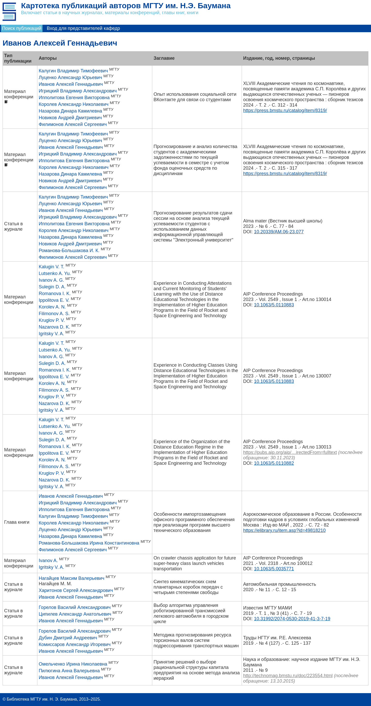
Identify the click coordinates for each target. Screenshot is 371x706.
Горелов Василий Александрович (75, 607)
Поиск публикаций (21, 28)
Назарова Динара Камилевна (70, 111)
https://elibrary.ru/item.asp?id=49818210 (284, 530)
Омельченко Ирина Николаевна (73, 664)
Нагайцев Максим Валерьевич (71, 578)
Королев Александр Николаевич (73, 104)
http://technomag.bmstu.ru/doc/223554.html (288, 675)
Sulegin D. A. (52, 286)
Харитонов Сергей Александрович (76, 590)
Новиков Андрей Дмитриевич (70, 117)
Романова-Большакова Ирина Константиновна (89, 543)
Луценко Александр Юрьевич (70, 77)
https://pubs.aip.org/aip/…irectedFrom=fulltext (290, 452)
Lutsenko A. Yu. (55, 273)
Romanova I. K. (55, 293)
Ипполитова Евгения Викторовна (74, 97)
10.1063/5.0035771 (274, 568)
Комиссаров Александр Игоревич (75, 644)
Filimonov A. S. (54, 313)
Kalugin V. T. (51, 266)
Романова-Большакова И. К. (69, 250)
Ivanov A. (48, 560)
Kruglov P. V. (52, 320)
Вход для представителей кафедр (83, 28)
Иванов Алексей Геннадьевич (71, 84)
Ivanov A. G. (51, 280)
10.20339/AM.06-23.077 (279, 231)
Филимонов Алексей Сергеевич (73, 124)
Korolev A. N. (52, 306)
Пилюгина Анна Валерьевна (69, 670)
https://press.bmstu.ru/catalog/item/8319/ (285, 110)
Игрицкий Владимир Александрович (77, 90)
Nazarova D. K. (54, 327)
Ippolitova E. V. (54, 300)
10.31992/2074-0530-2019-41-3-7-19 (292, 618)
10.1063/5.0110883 (274, 304)
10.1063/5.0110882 (274, 463)
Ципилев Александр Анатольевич (75, 614)
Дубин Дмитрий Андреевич (68, 637)
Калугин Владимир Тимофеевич (73, 70)
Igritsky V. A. (51, 333)
